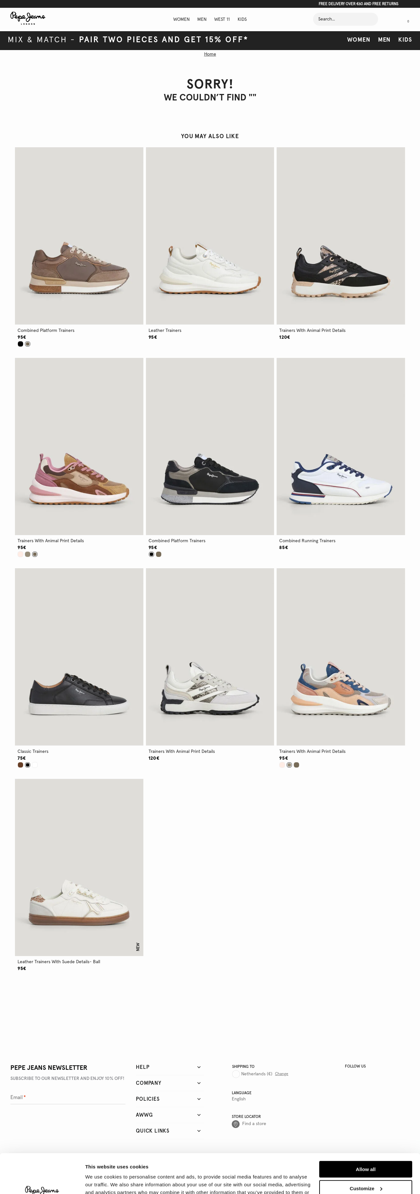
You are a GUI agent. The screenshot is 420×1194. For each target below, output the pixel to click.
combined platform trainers (46, 330)
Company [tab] (149, 1083)
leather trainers (165, 330)
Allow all (366, 1132)
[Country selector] (260, 1071)
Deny (366, 1170)
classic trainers (33, 751)
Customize (366, 1151)
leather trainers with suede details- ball (59, 962)
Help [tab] (142, 1067)
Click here (232, 4)
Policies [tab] (147, 1099)
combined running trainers (307, 541)
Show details (100, 1181)
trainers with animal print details (312, 330)
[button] (79, 235)
